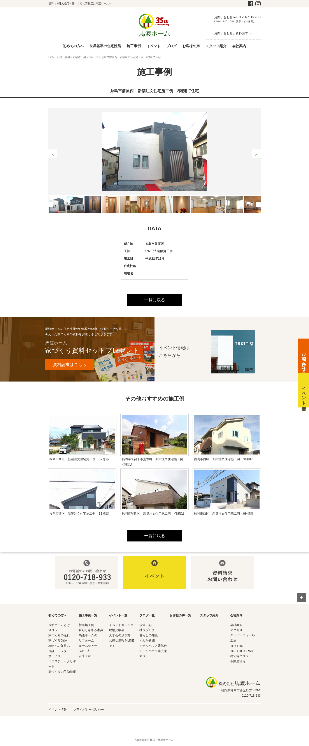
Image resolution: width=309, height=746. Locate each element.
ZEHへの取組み (59, 646)
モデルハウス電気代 (153, 646)
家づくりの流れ (59, 636)
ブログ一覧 (147, 616)
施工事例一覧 (88, 616)
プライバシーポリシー (88, 710)
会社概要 (236, 625)
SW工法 (93, 57)
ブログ (171, 46)
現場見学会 (116, 630)
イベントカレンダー (123, 625)
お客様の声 (191, 46)
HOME (52, 57)
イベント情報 (57, 710)
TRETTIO (236, 646)
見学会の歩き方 (119, 636)
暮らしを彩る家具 (91, 630)
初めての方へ (73, 46)
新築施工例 (79, 57)
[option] (154, 151)
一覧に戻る (154, 300)
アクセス (236, 630)
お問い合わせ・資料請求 (303, 359)
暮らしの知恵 (148, 636)
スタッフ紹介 (215, 46)
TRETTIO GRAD (241, 651)
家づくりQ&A (57, 641)
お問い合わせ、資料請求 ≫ (233, 33)
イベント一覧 (118, 616)
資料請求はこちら (71, 365)
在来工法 (85, 656)
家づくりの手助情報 (62, 672)
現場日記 (145, 625)
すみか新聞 (147, 641)
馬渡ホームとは (59, 625)
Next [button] (256, 153)
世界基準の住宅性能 (105, 46)
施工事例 (134, 46)
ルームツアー (88, 646)
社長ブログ (147, 630)
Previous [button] (52, 153)
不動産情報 (238, 662)
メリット (54, 630)
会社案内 (239, 46)
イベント (153, 46)
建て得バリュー (241, 656)
